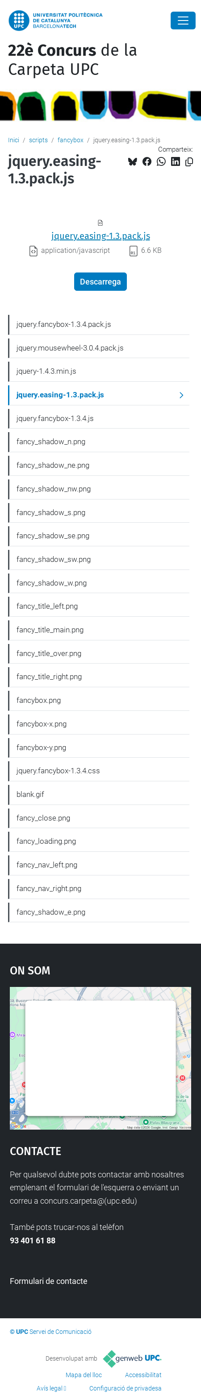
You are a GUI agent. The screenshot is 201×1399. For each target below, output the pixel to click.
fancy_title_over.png (49, 653)
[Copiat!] (189, 162)
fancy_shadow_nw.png (54, 488)
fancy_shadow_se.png (53, 535)
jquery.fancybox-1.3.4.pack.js (64, 324)
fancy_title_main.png (50, 629)
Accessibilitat (143, 1374)
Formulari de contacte (49, 1281)
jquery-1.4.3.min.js (46, 371)
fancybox (71, 140)
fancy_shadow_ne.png (53, 465)
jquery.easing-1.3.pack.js (100, 236)
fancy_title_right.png (49, 676)
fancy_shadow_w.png (52, 582)
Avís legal (50, 1388)
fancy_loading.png (46, 841)
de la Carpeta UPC (73, 60)
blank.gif (30, 794)
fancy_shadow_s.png (51, 512)
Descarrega (100, 281)
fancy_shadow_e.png (51, 912)
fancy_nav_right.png (49, 888)
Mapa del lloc (84, 1374)
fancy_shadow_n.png (51, 441)
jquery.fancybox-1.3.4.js (55, 418)
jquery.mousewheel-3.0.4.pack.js (70, 347)
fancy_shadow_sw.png (54, 559)
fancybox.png (39, 700)
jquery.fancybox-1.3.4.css (58, 770)
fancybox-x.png (42, 723)
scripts (38, 140)
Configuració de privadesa (125, 1388)
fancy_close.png (43, 817)
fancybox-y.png (41, 747)
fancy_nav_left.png (47, 864)
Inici (13, 140)
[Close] (183, 20)
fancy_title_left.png (47, 606)
